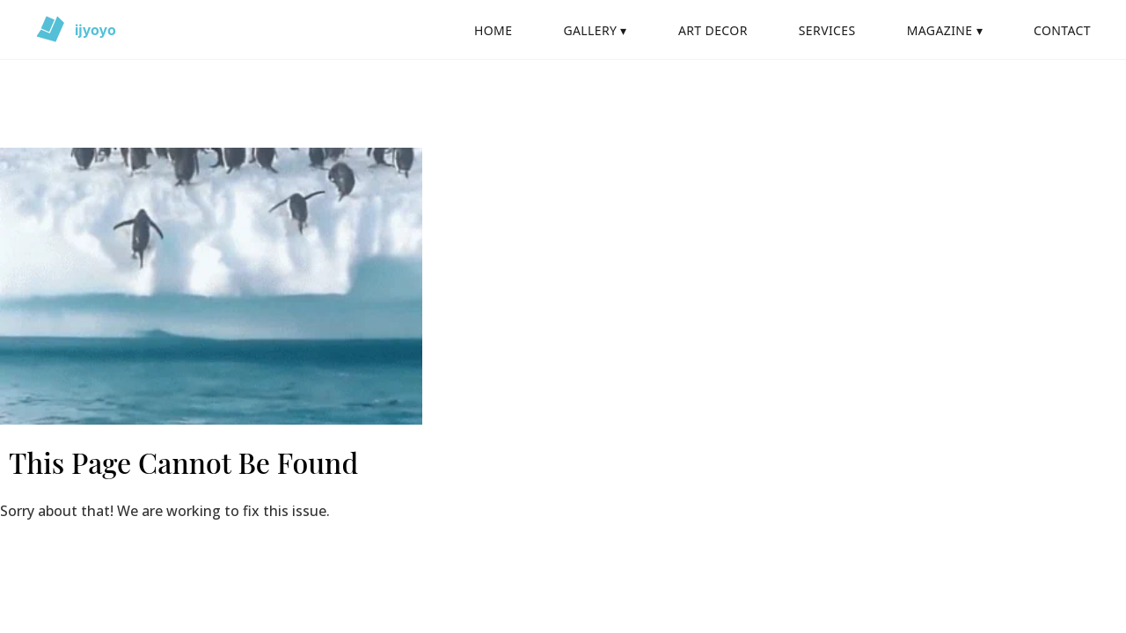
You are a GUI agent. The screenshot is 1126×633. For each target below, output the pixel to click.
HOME (493, 30)
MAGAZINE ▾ (945, 30)
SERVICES (827, 30)
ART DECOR (713, 30)
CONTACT (1062, 30)
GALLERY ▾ (594, 30)
